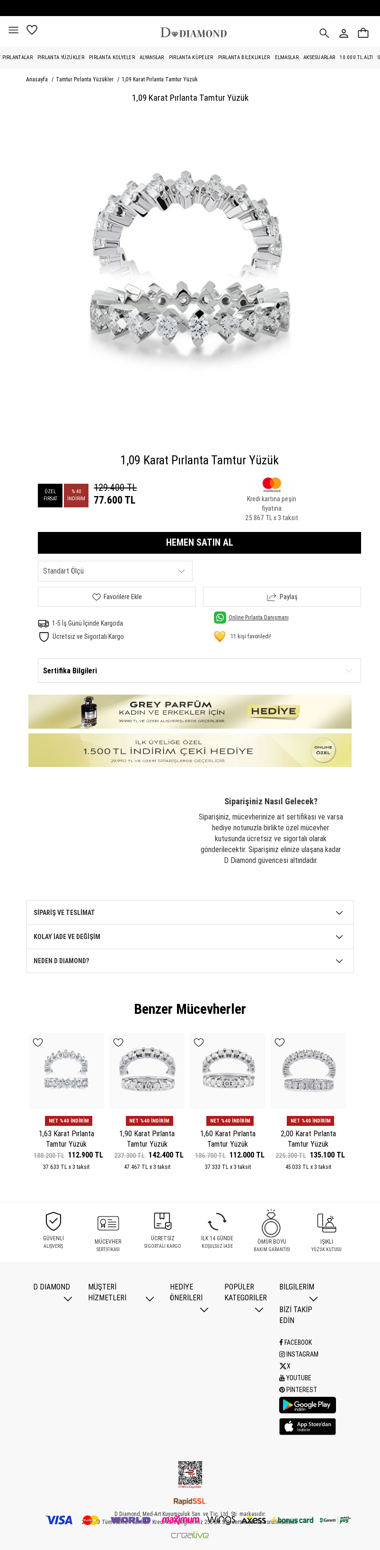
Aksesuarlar (319, 57)
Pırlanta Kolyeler (112, 57)
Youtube (295, 1378)
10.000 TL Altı (356, 57)
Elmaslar (287, 57)
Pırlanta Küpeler (191, 57)
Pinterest (298, 1389)
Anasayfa (37, 79)
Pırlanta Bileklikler (244, 57)
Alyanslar (152, 57)
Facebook (295, 1342)
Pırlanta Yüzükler (60, 57)
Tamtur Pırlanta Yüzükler (85, 79)
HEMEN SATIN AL (199, 542)
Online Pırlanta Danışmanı (251, 617)
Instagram (298, 1354)
